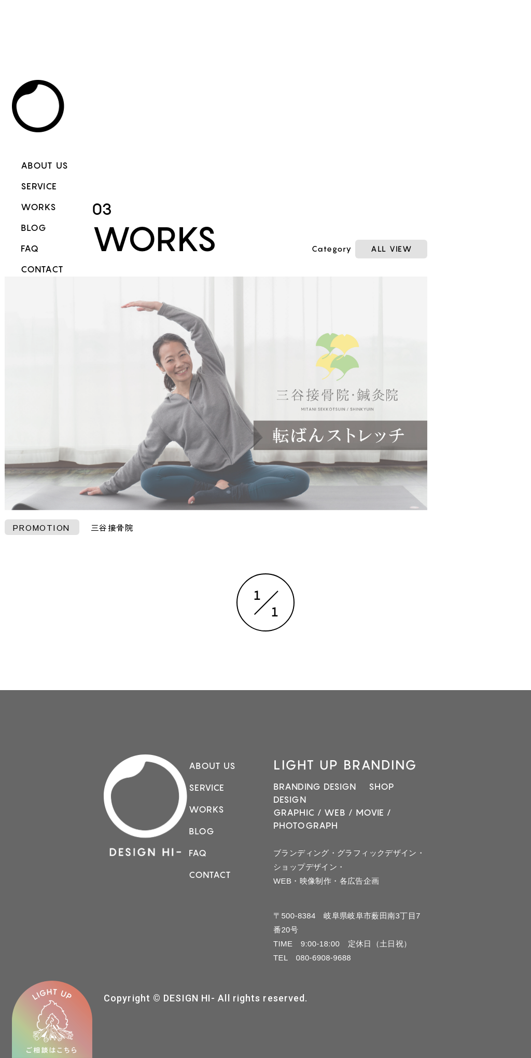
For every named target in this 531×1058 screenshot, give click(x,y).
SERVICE (39, 186)
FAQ (30, 248)
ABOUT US (44, 165)
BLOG (34, 228)
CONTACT (42, 269)
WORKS (39, 207)
